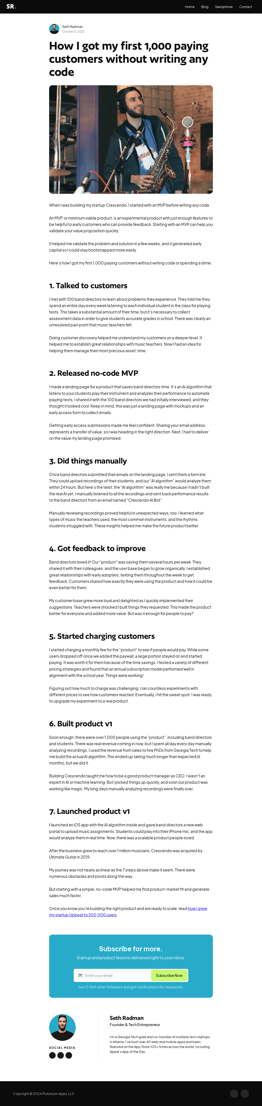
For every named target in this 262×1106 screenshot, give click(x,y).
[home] (16, 7)
